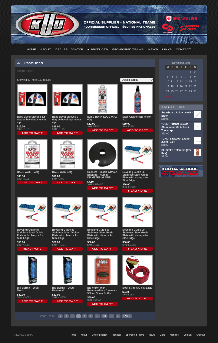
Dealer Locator (69, 49)
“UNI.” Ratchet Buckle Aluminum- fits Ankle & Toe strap (181, 127)
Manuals (174, 334)
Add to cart (32, 133)
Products (99, 49)
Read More (137, 190)
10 (104, 316)
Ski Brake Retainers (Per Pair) (181, 152)
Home (31, 49)
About (45, 49)
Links (167, 49)
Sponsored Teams (128, 49)
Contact (183, 49)
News (153, 49)
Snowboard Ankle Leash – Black (181, 114)
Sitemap (200, 334)
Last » (127, 316)
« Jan (169, 96)
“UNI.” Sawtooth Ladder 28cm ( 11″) (181, 140)
